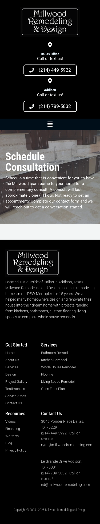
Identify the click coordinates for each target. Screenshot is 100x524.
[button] (50, 124)
